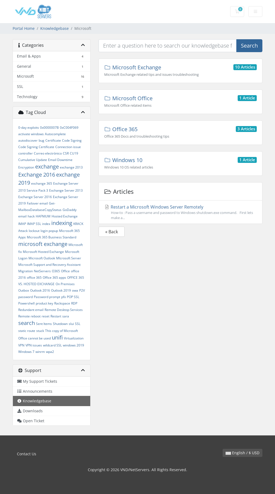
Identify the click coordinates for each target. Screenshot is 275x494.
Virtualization (74, 338)
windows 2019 (73, 345)
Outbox (23, 290)
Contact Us (26, 453)
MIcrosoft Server (68, 258)
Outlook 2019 (61, 290)
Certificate (53, 140)
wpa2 (50, 351)
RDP (74, 303)
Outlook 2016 (40, 290)
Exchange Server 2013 (66, 190)
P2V (82, 290)
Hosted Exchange (65, 216)
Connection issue (68, 147)
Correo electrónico (48, 153)
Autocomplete (55, 134)
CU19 (74, 153)
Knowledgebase (54, 28)
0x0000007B (49, 127)
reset (45, 316)
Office (65, 271)
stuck (40, 330)
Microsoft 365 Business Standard (51, 237)
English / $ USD (242, 452)
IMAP (22, 223)
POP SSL (73, 297)
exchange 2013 (71, 167)
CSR (66, 153)
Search (249, 45)
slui (71, 323)
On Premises (65, 284)
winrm (40, 351)
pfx (63, 297)
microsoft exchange (42, 244)
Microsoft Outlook (41, 258)
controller (25, 153)
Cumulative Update (32, 159)
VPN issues (34, 345)
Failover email (37, 203)
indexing (61, 223)
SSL (77, 323)
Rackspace (62, 303)
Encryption (26, 167)
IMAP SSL (34, 223)
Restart (55, 316)
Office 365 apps (54, 277)
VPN (21, 345)
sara (65, 316)
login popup (49, 230)
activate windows (31, 134)
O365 (56, 271)
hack (31, 216)
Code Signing (72, 140)
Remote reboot (29, 316)
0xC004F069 (69, 127)
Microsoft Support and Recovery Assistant (49, 264)
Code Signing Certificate (36, 147)
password (25, 297)
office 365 (34, 277)
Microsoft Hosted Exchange (43, 251)
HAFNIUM (43, 216)
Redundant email (31, 309)
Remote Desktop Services (64, 309)
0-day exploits (28, 127)
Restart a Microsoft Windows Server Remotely (180, 212)
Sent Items (44, 323)
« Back (111, 232)
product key (44, 303)
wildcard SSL (52, 345)
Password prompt (47, 297)
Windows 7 (26, 351)
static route (26, 330)
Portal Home (24, 28)
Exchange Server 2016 (35, 197)
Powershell (26, 303)
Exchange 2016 (36, 174)
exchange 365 (41, 183)
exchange (47, 166)
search (26, 323)
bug (41, 140)
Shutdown (60, 323)
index (46, 223)
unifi (57, 337)
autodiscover (28, 140)
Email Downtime (60, 159)
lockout (34, 230)
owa (75, 290)
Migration (25, 271)
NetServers (42, 271)
